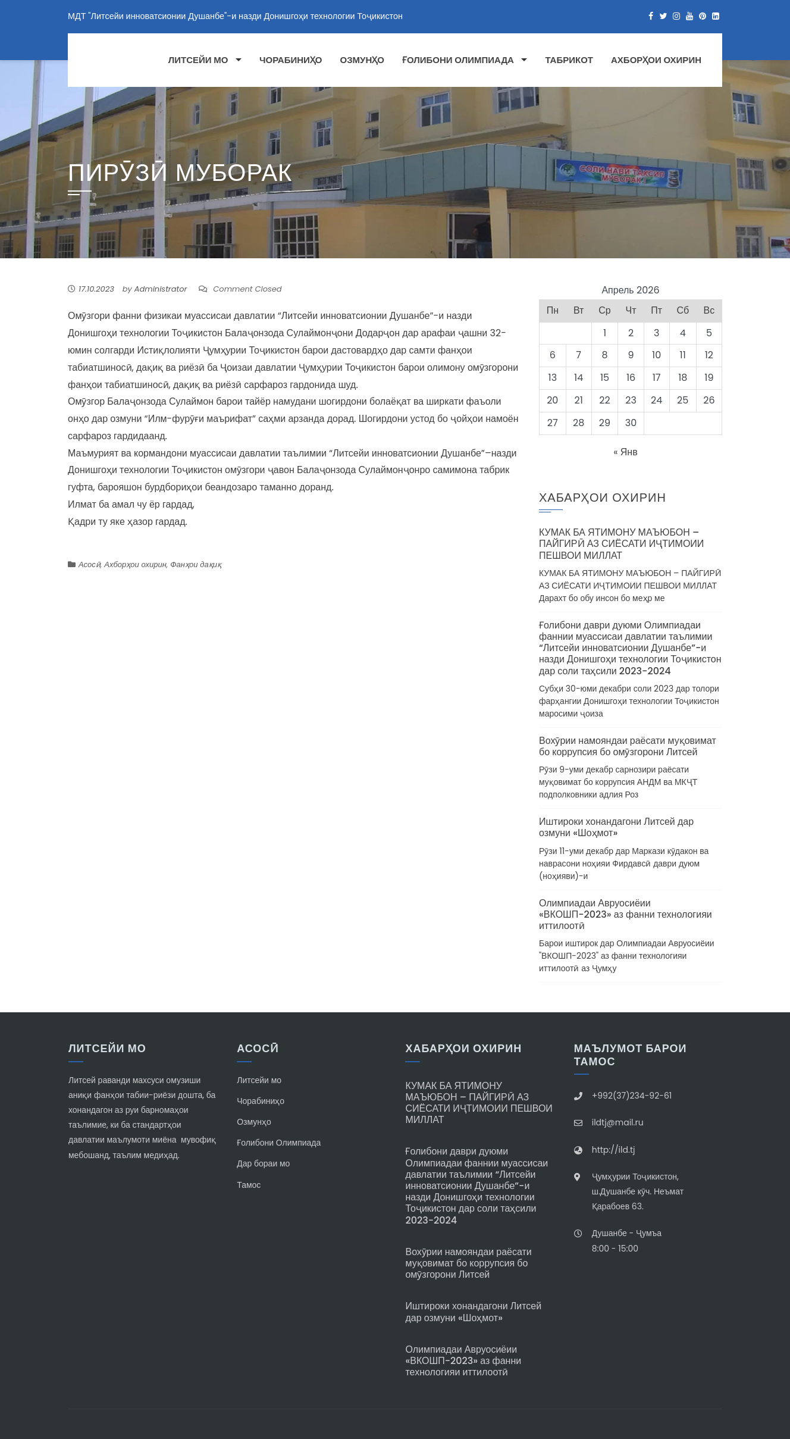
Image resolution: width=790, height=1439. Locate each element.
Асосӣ (90, 564)
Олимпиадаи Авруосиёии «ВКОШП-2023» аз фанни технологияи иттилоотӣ (625, 914)
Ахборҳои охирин (656, 60)
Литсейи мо (198, 60)
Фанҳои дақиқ (195, 564)
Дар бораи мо (263, 1163)
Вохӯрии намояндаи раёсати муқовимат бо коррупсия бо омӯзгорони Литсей (627, 746)
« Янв (625, 452)
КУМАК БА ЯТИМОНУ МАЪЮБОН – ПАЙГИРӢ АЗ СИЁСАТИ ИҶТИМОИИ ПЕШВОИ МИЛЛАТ (621, 543)
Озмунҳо (362, 60)
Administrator (160, 289)
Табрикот (569, 60)
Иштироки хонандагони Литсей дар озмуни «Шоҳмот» (616, 827)
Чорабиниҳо (290, 60)
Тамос (249, 1185)
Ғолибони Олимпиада (458, 60)
